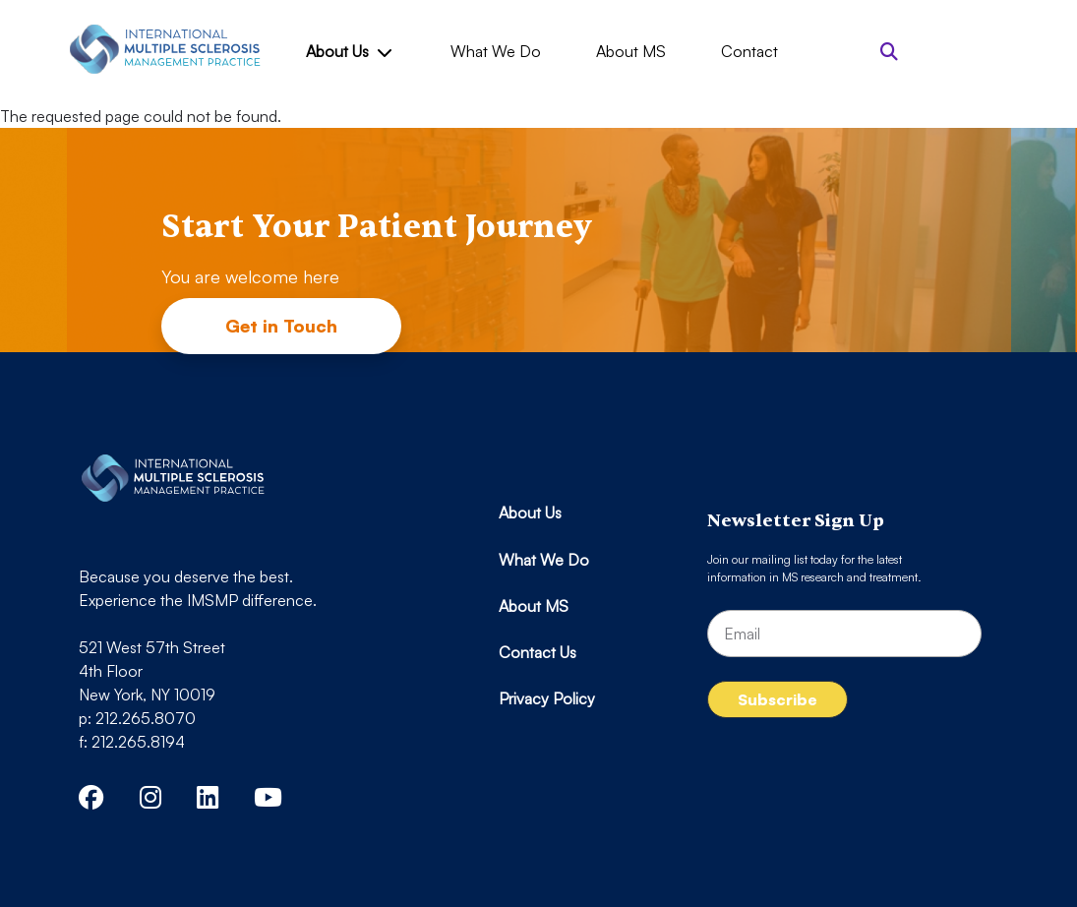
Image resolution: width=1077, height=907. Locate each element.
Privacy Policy (547, 698)
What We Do (495, 51)
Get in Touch (281, 325)
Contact (749, 51)
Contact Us (537, 652)
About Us (348, 51)
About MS (631, 51)
